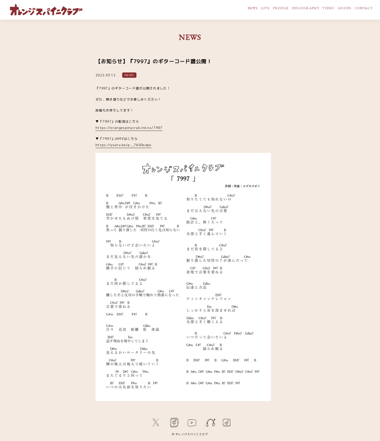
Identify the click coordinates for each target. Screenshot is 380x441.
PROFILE (280, 8)
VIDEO (328, 8)
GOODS (344, 8)
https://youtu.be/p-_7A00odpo (123, 145)
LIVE (265, 8)
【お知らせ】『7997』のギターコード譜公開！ (153, 61)
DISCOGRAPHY (305, 8)
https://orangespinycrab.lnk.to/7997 (129, 128)
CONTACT (364, 8)
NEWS (253, 8)
